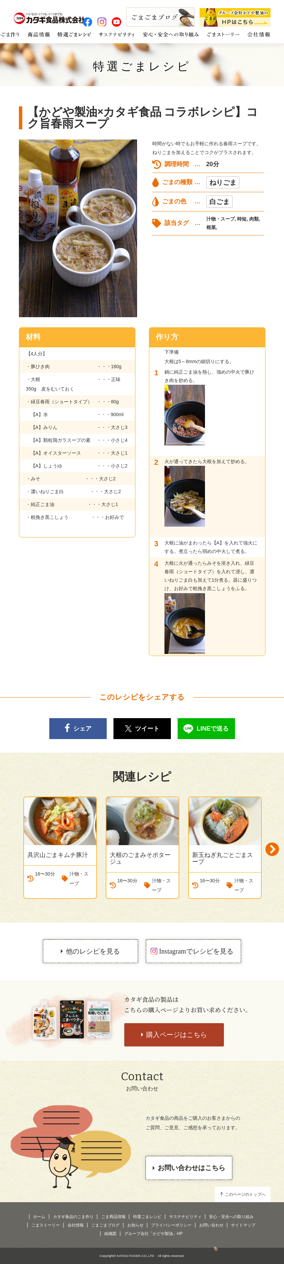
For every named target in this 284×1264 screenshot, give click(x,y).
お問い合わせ (211, 1225)
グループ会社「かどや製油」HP (153, 1233)
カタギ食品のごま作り (73, 1216)
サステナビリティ (185, 1216)
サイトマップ (243, 1225)
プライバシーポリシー (171, 1225)
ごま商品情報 (113, 1216)
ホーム (39, 1216)
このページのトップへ (245, 1194)
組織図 (110, 1233)
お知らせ (135, 1225)
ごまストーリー (45, 1225)
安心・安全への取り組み (231, 1216)
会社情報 (76, 1225)
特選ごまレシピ (142, 66)
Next (272, 849)
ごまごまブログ (105, 1225)
